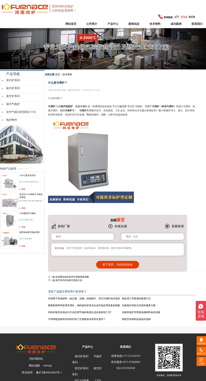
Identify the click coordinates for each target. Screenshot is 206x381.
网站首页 (70, 23)
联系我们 (197, 23)
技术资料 (155, 23)
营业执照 (27, 372)
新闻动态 (133, 23)
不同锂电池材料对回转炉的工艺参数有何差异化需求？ (77, 319)
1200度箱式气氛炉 (27, 213)
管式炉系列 (13, 80)
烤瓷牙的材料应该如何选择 (136, 319)
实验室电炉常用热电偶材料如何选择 (141, 312)
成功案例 (175, 23)
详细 (23, 189)
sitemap (47, 365)
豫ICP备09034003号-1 (49, 372)
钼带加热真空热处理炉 (29, 232)
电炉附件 (11, 119)
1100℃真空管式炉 (27, 175)
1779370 (176, 17)
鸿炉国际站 (36, 358)
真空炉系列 (13, 96)
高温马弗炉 (81, 106)
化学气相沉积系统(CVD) (21, 111)
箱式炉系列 (13, 88)
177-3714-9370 (131, 355)
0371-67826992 (131, 361)
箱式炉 (123, 106)
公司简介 (91, 23)
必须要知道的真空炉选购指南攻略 (72, 277)
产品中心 (112, 23)
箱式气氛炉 (13, 104)
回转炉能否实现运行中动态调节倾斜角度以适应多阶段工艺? (80, 312)
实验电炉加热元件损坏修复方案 (139, 305)
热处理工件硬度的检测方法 (136, 298)
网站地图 (34, 365)
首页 (57, 74)
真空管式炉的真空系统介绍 (68, 280)
